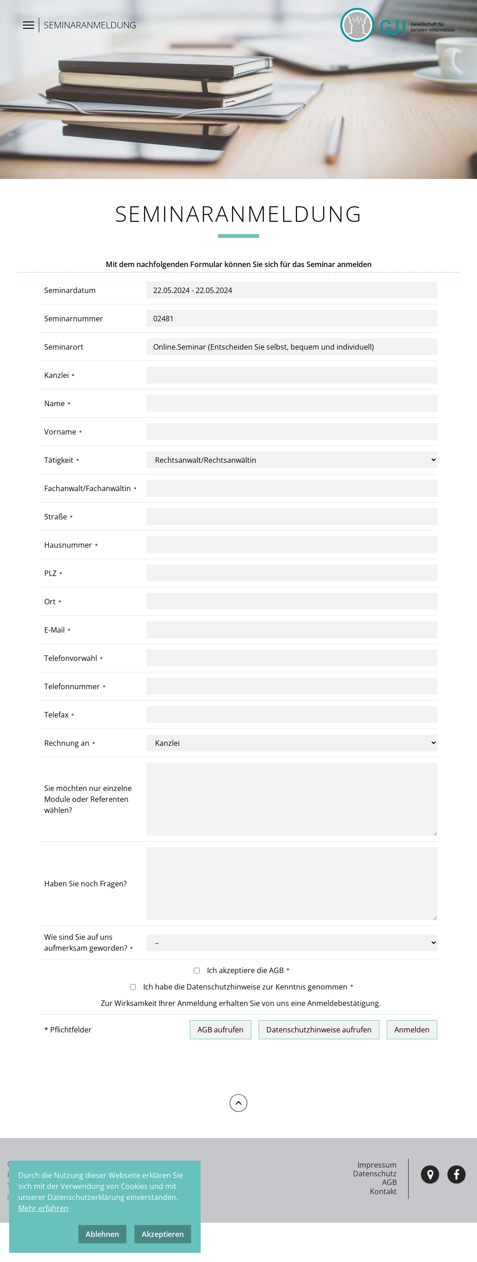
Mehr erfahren (43, 1208)
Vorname (60, 433)
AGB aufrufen (220, 1031)
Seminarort (63, 348)
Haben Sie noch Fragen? (85, 885)
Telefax (56, 716)
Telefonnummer (72, 687)
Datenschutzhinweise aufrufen (319, 1031)
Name (54, 404)
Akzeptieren (163, 1234)
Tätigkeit (58, 461)
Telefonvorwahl (70, 659)
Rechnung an (66, 744)
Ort (50, 602)
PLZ (50, 574)
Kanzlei (56, 376)
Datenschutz (375, 1211)
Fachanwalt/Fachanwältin (87, 489)
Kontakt (383, 1228)
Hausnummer (68, 546)
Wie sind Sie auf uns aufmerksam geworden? (85, 943)
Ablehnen (102, 1234)
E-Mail (54, 631)
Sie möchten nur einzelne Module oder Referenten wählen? (88, 801)
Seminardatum (70, 291)
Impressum (377, 1202)
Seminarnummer (73, 319)
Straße (55, 518)
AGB (389, 1220)
